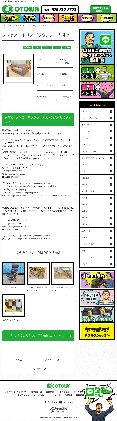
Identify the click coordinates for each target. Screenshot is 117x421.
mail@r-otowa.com (17, 174)
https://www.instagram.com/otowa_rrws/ (34, 183)
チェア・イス (87, 145)
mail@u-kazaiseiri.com (18, 226)
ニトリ (56, 47)
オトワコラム (63, 393)
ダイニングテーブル (89, 118)
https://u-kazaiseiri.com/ (16, 223)
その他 (84, 165)
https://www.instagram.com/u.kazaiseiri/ (34, 236)
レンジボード (87, 125)
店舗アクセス (23, 396)
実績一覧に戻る (52, 360)
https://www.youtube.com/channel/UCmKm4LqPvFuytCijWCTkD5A (40, 195)
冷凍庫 (84, 184)
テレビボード (87, 131)
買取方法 (50, 393)
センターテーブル (89, 151)
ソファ (37, 47)
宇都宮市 (27, 47)
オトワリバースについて (15, 393)
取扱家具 (68, 396)
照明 (84, 251)
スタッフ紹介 (39, 396)
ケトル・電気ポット (89, 244)
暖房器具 (85, 178)
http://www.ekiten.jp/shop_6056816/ (26, 192)
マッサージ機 (87, 257)
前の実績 (17, 360)
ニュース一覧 (54, 396)
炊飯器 (84, 237)
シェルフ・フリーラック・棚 (93, 158)
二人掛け (66, 47)
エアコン (85, 211)
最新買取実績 (36, 393)
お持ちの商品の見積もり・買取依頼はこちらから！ (37, 335)
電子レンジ (86, 224)
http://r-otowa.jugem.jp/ (17, 189)
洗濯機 (84, 204)
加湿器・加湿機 (88, 191)
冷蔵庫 (84, 198)
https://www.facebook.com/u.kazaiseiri (34, 239)
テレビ (84, 218)
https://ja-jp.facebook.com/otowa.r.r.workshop (37, 186)
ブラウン (47, 47)
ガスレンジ (86, 231)
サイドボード (87, 138)
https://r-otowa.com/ (14, 171)
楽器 (84, 171)
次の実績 (37, 369)
